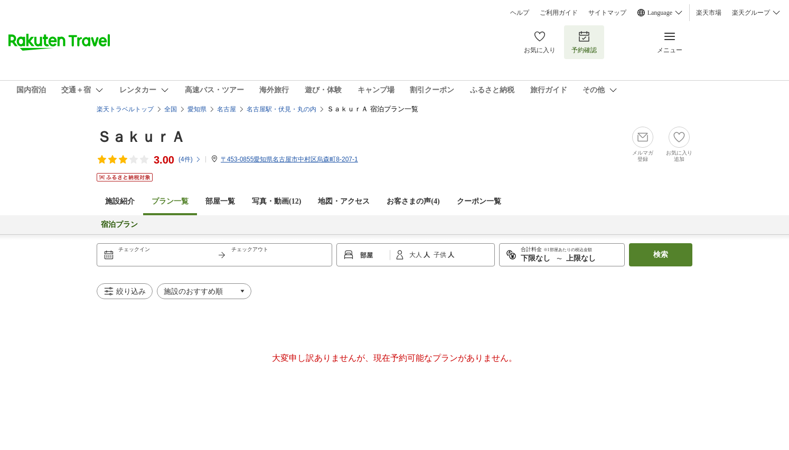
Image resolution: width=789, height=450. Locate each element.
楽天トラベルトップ (125, 109)
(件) (190, 159)
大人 (416, 254)
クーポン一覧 (479, 201)
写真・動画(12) (276, 201)
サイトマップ (607, 12)
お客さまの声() (413, 201)
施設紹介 (120, 201)
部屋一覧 (220, 201)
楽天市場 (708, 12)
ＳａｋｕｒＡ (141, 137)
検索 (660, 254)
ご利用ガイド (559, 12)
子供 (441, 254)
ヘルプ (519, 12)
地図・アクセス (344, 201)
